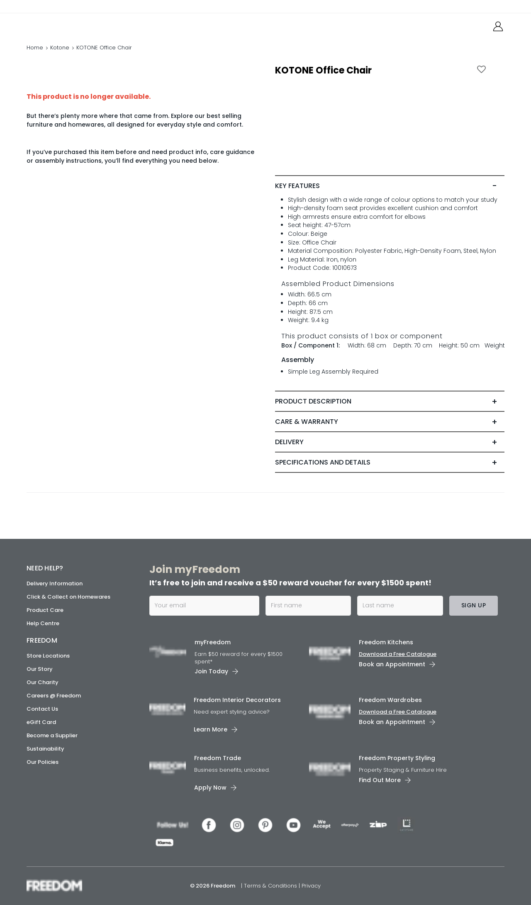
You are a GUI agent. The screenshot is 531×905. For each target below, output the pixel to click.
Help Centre (43, 623)
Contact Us (42, 709)
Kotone (59, 47)
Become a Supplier (52, 735)
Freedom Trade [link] (217, 758)
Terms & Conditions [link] (271, 886)
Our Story (40, 669)
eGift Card (41, 722)
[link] (64, 24)
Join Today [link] (211, 671)
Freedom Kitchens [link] (386, 642)
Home (35, 47)
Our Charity (42, 682)
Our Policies (42, 762)
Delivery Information (55, 583)
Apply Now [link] (210, 787)
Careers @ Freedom (54, 696)
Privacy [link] (311, 886)
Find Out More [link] (380, 780)
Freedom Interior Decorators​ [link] (237, 700)
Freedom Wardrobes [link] (390, 700)
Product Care (45, 610)
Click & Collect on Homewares (68, 597)
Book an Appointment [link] (392, 664)
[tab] (389, 186)
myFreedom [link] (213, 642)
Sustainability (45, 749)
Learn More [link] (210, 729)
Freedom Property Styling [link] (397, 758)
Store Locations (48, 656)
